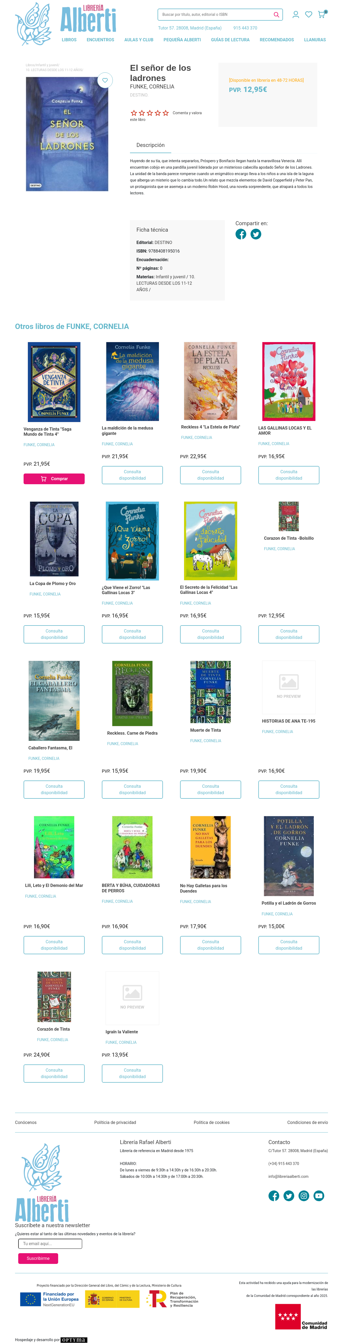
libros (69, 39)
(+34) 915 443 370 (284, 1163)
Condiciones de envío (307, 1122)
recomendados (277, 39)
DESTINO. (139, 95)
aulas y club (138, 39)
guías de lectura (230, 39)
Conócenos (26, 1122)
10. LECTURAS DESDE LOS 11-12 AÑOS (54, 70)
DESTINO (163, 242)
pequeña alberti (182, 39)
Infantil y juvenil (47, 65)
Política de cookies (212, 1122)
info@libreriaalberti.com (289, 1176)
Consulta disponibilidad (132, 475)
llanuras (315, 39)
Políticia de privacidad (115, 1122)
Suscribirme (38, 1258)
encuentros (100, 39)
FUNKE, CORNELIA (39, 445)
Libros (30, 65)
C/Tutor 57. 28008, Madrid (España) (298, 1151)
